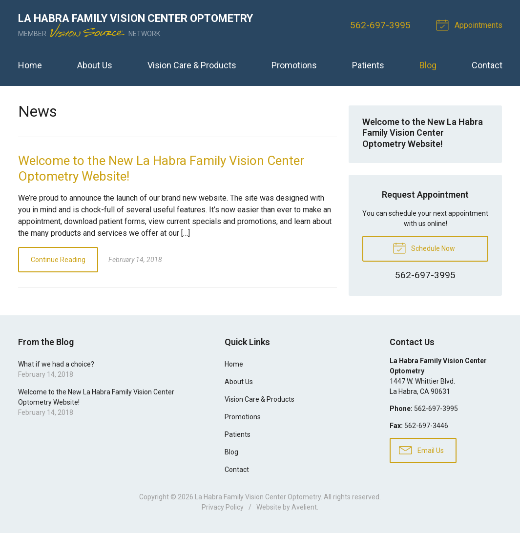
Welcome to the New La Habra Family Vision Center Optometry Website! (422, 133)
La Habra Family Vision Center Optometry (258, 497)
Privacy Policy (223, 507)
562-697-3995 (380, 25)
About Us (94, 65)
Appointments (470, 24)
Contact (487, 65)
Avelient (304, 507)
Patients (368, 65)
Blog (428, 65)
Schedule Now (424, 247)
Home (30, 65)
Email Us (421, 449)
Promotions (294, 65)
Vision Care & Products (191, 65)
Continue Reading (58, 260)
